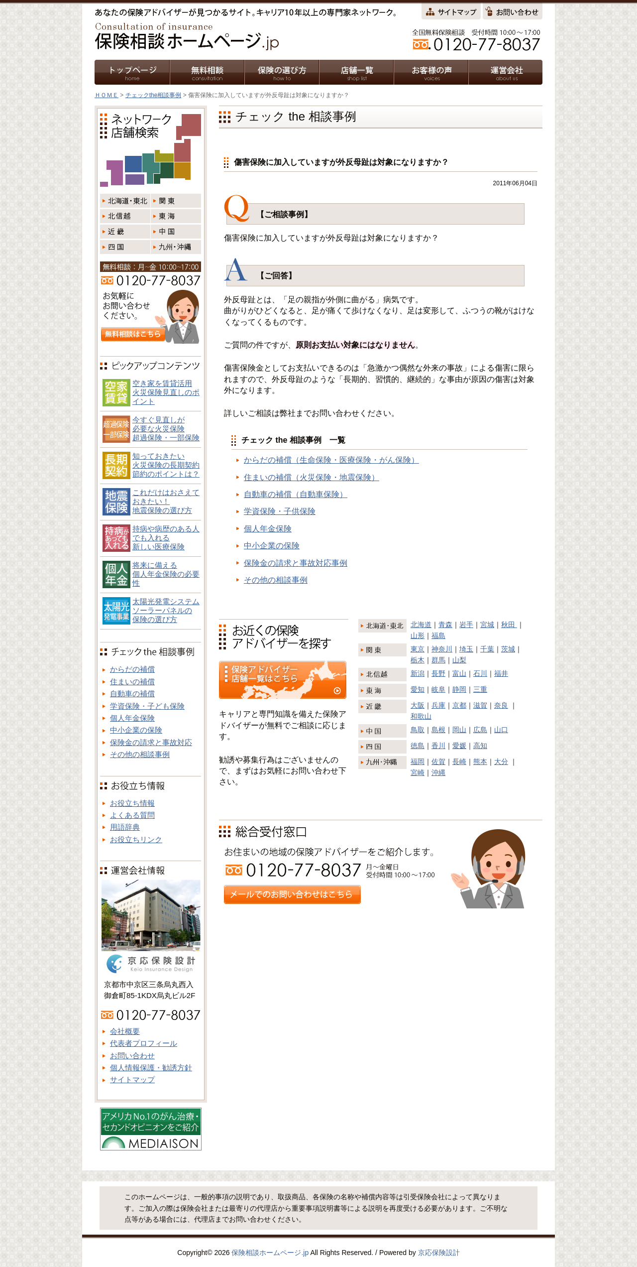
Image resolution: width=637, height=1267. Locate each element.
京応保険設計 (439, 1253)
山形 (418, 635)
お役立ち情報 (132, 803)
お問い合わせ (132, 1055)
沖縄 (438, 772)
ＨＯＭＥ (106, 95)
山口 (501, 730)
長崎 (459, 761)
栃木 (418, 660)
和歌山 (421, 716)
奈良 (501, 705)
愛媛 (459, 746)
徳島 (418, 746)
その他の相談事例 (276, 580)
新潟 (418, 673)
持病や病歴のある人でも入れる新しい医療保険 (166, 537)
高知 (480, 746)
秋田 (509, 625)
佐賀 (438, 761)
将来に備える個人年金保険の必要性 (166, 574)
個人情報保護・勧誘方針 (151, 1067)
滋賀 (480, 705)
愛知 (418, 689)
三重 (480, 689)
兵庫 (438, 705)
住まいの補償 (132, 681)
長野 (438, 673)
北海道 (421, 625)
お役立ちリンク (136, 839)
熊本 (480, 761)
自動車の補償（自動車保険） (295, 494)
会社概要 (125, 1031)
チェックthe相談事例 (153, 95)
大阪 (418, 705)
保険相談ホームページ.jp (270, 1253)
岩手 (466, 625)
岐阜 (438, 689)
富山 (459, 673)
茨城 (508, 649)
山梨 (459, 660)
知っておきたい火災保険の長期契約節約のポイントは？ (166, 465)
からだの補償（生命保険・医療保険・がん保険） (331, 460)
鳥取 (418, 730)
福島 (438, 635)
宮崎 (418, 772)
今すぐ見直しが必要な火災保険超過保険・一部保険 (166, 428)
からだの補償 (132, 669)
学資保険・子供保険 (280, 511)
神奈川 (441, 649)
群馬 (438, 660)
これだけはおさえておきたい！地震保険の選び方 (166, 501)
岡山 (459, 730)
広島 (480, 730)
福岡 (418, 761)
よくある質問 (132, 815)
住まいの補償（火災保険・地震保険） (311, 477)
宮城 (487, 625)
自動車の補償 (132, 693)
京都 (459, 705)
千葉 (487, 649)
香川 (438, 746)
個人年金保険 (268, 528)
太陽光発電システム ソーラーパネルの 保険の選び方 (166, 610)
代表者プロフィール (143, 1043)
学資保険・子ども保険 (147, 706)
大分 (501, 761)
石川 (480, 673)
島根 (438, 730)
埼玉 (466, 649)
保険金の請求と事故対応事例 (295, 563)
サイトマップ (132, 1079)
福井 (501, 673)
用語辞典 (125, 827)
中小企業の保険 (272, 545)
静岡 (459, 689)
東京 (418, 649)
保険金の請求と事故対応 (151, 742)
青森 (445, 625)
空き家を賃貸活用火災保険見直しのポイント (166, 392)
